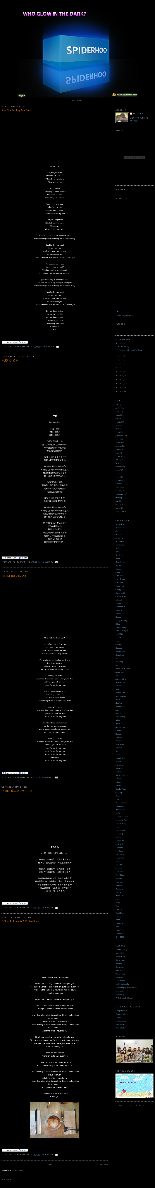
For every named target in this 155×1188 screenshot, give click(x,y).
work (117, 508)
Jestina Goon (120, 696)
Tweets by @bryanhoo (124, 316)
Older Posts (103, 1165)
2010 (121, 371)
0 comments (49, 347)
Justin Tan (119, 724)
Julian (117, 720)
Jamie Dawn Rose (122, 668)
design (118, 422)
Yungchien (119, 930)
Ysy (117, 926)
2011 (121, 368)
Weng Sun (119, 895)
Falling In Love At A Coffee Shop (20, 921)
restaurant (119, 494)
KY (116, 751)
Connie (118, 603)
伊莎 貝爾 (119, 937)
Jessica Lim (120, 693)
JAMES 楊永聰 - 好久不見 (17, 791)
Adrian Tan (119, 527)
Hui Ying (119, 662)
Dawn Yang (120, 960)
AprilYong (119, 545)
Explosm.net (120, 1017)
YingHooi (119, 913)
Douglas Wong (121, 620)
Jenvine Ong (120, 682)
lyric (117, 463)
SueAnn (118, 864)
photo (117, 487)
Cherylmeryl (120, 579)
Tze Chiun (119, 875)
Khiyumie (119, 748)
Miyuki (118, 785)
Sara (117, 827)
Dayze (118, 613)
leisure (118, 456)
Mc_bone (119, 765)
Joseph (118, 713)
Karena (118, 741)
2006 (121, 387)
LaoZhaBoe (120, 980)
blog (117, 411)
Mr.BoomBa (120, 1024)
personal (118, 484)
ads (116, 404)
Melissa (118, 772)
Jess (117, 689)
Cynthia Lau (120, 606)
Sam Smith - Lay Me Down (17, 110)
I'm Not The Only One (14, 575)
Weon (117, 899)
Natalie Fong (120, 789)
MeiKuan (119, 768)
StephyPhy (119, 854)
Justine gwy (120, 727)
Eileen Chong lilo (122, 631)
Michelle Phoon (121, 775)
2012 (121, 364)
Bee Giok (119, 555)
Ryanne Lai (120, 809)
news (117, 477)
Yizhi (117, 920)
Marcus (118, 761)
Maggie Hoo (120, 758)
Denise (118, 617)
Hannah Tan (120, 963)
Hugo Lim (119, 655)
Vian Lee (119, 882)
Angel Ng (119, 538)
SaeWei (118, 813)
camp (117, 415)
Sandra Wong (120, 823)
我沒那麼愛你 (10, 360)
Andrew (118, 534)
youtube (118, 511)
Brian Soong (120, 562)
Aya (117, 551)
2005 (121, 391)
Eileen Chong (120, 627)
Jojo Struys (119, 970)
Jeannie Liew (120, 679)
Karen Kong (120, 974)
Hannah (118, 648)
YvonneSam (120, 933)
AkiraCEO (119, 953)
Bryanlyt (118, 565)
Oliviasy (118, 792)
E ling (117, 624)
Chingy (118, 589)
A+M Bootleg (121, 950)
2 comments (47, 908)
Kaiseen (118, 737)
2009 (121, 375)
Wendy (118, 892)
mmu (117, 470)
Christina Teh (120, 596)
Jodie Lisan (120, 706)
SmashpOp (119, 994)
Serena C (119, 991)
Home (50, 1165)
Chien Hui (119, 586)
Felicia (118, 637)
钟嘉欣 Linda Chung (123, 998)
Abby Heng (120, 524)
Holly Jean (119, 967)
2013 (121, 360)
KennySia (119, 977)
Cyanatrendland (121, 1014)
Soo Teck (119, 851)
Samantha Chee (121, 816)
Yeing (117, 902)
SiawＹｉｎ (120, 844)
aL (116, 531)
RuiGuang (119, 806)
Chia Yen (119, 582)
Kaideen (118, 730)
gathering (119, 435)
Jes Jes (118, 686)
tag (116, 501)
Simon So (119, 847)
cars (117, 418)
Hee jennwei (120, 651)
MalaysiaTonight (122, 984)
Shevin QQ (119, 834)
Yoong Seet (120, 923)
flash (117, 429)
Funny (118, 641)
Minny (118, 782)
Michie (118, 779)
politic (118, 491)
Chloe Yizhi (120, 593)
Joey (117, 710)
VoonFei (118, 885)
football (118, 432)
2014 (121, 356)
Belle (117, 558)
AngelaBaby (120, 956)
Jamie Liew (120, 672)
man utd (118, 466)
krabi (117, 453)
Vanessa (118, 878)
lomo (117, 460)
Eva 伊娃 (119, 634)
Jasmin (118, 675)
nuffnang (119, 480)
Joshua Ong (120, 717)
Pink (117, 799)
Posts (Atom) (17, 1170)
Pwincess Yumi (121, 803)
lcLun (117, 754)
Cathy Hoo (119, 572)
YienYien (119, 909)
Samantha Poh (121, 820)
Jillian (117, 699)
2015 (121, 343)
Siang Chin (119, 840)
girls (117, 439)
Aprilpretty (119, 541)
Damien (118, 610)
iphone (118, 446)
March (124, 347)
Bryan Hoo (138, 113)
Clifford (118, 600)
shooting (118, 497)
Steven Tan (119, 858)
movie (118, 473)
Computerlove (121, 1011)
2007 (121, 383)
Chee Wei (119, 575)
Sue (117, 861)
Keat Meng (119, 744)
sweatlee (118, 868)
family (118, 425)
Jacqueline (119, 665)
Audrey (118, 548)
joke (117, 449)
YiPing (118, 916)
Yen (117, 906)
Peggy (118, 796)
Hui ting (118, 658)
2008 (121, 379)
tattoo (117, 504)
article (117, 408)
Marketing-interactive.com (126, 987)
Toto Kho (119, 871)
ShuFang (118, 837)
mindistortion (120, 1021)
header (118, 442)
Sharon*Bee (120, 830)
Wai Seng (119, 889)
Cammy (118, 569)
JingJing (118, 703)
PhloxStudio (120, 1028)
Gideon (118, 644)
